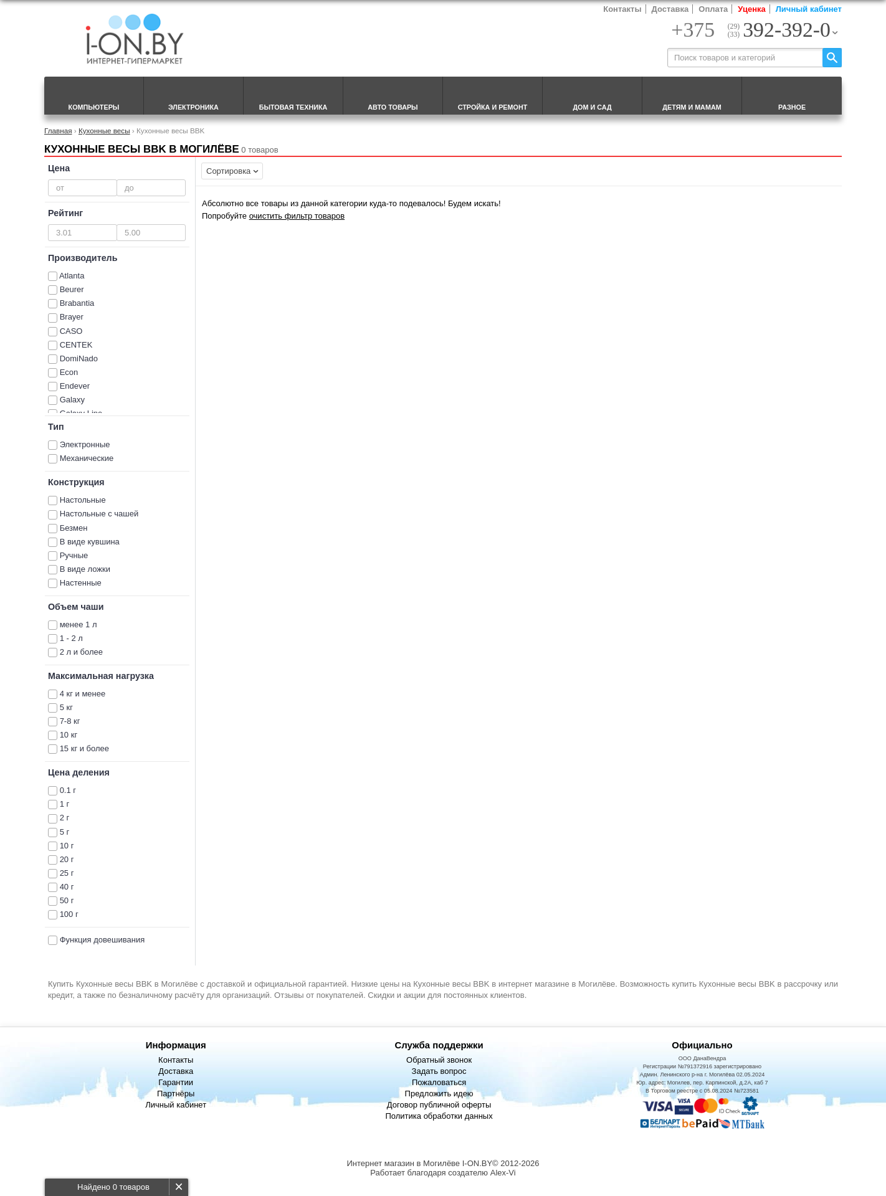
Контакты (622, 9)
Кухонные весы (104, 130)
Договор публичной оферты (439, 1104)
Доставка (670, 9)
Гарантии (175, 1082)
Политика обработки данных (438, 1116)
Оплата (713, 9)
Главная (58, 130)
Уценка (751, 9)
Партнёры (175, 1093)
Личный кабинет (809, 9)
